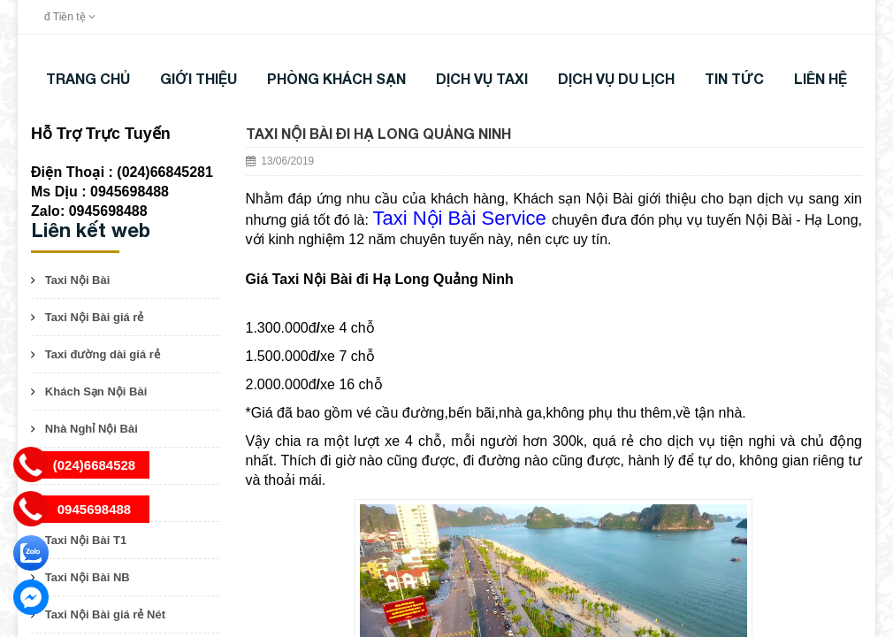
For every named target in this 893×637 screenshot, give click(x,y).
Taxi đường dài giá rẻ (102, 354)
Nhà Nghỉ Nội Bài (91, 428)
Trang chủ (88, 78)
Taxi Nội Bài (78, 280)
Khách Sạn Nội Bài (96, 391)
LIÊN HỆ (820, 78)
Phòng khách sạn (336, 78)
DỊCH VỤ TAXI (482, 78)
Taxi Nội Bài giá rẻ (94, 317)
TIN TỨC (734, 78)
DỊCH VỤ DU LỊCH (616, 78)
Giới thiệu (198, 78)
